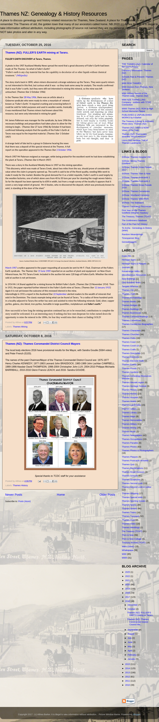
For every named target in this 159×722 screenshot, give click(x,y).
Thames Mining (20, 326)
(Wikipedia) (21, 75)
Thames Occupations (132, 439)
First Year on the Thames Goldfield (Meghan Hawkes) (135, 211)
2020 (127, 584)
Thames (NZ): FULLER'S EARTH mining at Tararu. (36, 52)
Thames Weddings (131, 527)
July (130, 638)
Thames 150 (128, 290)
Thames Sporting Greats (133, 501)
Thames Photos (129, 447)
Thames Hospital (130, 397)
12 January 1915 (102, 287)
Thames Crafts (129, 349)
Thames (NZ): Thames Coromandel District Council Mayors (42, 343)
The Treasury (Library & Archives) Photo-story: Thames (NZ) (138, 122)
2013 (127, 672)
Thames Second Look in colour (136, 487)
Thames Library (129, 412)
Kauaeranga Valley (131, 271)
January (132, 659)
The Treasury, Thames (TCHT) (136, 216)
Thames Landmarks (131, 405)
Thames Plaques (130, 457)
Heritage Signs (129, 260)
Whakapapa (127, 550)
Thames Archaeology (132, 297)
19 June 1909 (44, 271)
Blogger (136, 714)
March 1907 (11, 267)
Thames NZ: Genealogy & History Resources (53, 14)
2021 (127, 580)
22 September (60, 294)
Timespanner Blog (130, 238)
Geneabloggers (129, 242)
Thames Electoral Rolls (133, 361)
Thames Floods (129, 368)
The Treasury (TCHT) (132, 531)
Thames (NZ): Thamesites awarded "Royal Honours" (134, 135)
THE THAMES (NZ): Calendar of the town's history (137, 65)
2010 (127, 685)
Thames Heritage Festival (134, 386)
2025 (127, 572)
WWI (124, 554)
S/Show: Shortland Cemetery (135, 195)
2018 (127, 593)
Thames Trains (129, 512)
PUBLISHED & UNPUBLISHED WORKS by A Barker (137, 116)
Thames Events (129, 364)
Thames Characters (131, 330)
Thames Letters (129, 409)
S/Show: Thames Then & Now (136, 173)
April (130, 650)
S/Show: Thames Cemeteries (136, 191)
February (132, 655)
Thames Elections (130, 357)
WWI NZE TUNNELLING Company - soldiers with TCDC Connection (136, 102)
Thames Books (129, 301)
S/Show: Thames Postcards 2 (136, 181)
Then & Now (128, 535)
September (133, 630)
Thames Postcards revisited (135, 460)
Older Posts (107, 494)
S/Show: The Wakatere (133, 203)
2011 (127, 681)
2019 (127, 588)
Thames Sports (129, 505)
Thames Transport (130, 516)
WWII (124, 558)
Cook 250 (126, 256)
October (132, 609)
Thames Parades (130, 443)
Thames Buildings (130, 309)
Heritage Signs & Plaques (134, 263)
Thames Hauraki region (133, 382)
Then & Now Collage (131, 539)
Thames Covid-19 (130, 346)
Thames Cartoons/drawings (135, 316)
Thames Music (129, 431)
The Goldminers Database (134, 220)
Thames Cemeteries (131, 320)
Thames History (20, 485)
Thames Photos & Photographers (138, 450)
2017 (127, 597)
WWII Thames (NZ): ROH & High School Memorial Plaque (137, 109)
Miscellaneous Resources (134, 275)
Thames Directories (131, 353)
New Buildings (128, 279)
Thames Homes (129, 394)
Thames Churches (130, 334)
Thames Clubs (129, 338)
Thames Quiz (128, 464)
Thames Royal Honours (133, 472)
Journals (126, 267)
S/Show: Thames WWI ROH (135, 199)
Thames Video (129, 524)
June (130, 642)
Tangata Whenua (130, 286)
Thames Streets (129, 508)
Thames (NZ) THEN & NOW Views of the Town (135, 128)
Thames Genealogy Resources (136, 206)
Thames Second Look (132, 483)
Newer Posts (13, 494)
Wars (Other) (128, 546)
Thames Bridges (129, 305)
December (133, 605)
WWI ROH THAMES (131, 83)
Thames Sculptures (131, 479)
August (131, 634)
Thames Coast (129, 342)
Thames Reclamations (132, 468)
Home (61, 494)
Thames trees (128, 520)
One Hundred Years (131, 282)
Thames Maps (128, 416)
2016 (127, 601)
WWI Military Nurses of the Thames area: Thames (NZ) (135, 94)
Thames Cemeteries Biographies (137, 324)
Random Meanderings (132, 234)
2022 (127, 576)
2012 (127, 676)
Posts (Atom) (24, 501)
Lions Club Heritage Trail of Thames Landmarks (135, 141)
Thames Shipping (130, 493)
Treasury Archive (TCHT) (133, 542)
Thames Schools (130, 476)
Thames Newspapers (132, 435)
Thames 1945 (128, 294)
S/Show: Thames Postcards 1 (136, 177)
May (130, 646)
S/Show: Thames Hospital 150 (136, 157)
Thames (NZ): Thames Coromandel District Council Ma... (138, 622)
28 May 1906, (30, 97)
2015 (127, 664)
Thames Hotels (129, 401)
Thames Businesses (131, 313)
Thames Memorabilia (132, 420)
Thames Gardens (130, 372)
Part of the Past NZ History (134, 224)
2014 (127, 668)
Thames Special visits (132, 497)
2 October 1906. (64, 149)
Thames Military (129, 424)
